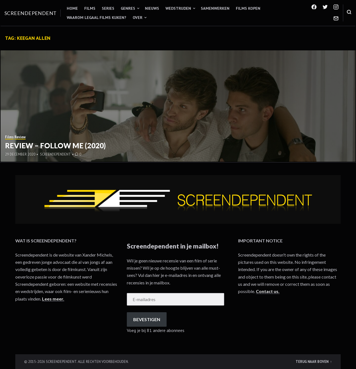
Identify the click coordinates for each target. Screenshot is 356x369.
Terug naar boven (312, 361)
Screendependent (30, 13)
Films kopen (248, 8)
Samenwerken (215, 8)
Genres (128, 8)
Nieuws (152, 8)
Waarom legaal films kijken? (96, 17)
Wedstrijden (178, 8)
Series (108, 8)
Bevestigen (146, 319)
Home (72, 8)
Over (137, 17)
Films (89, 8)
